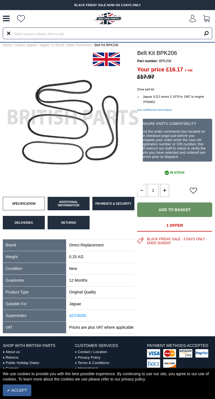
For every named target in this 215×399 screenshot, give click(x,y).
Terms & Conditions (93, 363)
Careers (12, 368)
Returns (12, 357)
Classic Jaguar (26, 45)
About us (12, 352)
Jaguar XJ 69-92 (51, 45)
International (88, 368)
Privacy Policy (89, 357)
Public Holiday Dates (22, 363)
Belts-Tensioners (79, 45)
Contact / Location (92, 352)
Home (7, 45)
